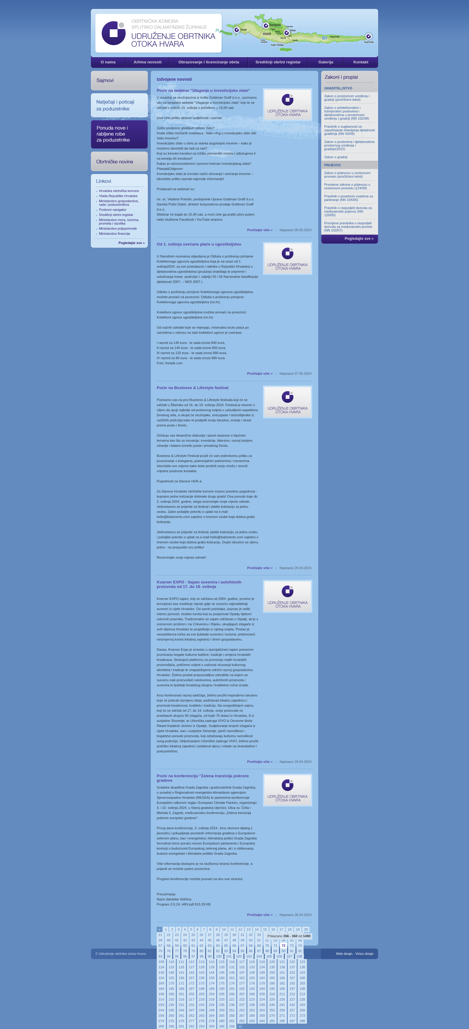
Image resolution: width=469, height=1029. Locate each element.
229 (161, 1005)
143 (202, 972)
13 (248, 929)
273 (302, 1015)
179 (262, 983)
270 (272, 1015)
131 (232, 967)
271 (282, 1015)
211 (282, 994)
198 (302, 988)
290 (171, 1026)
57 (160, 945)
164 (262, 978)
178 (252, 983)
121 (282, 962)
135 (272, 967)
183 (302, 983)
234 (211, 1005)
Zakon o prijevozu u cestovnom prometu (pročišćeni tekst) (347, 174)
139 (161, 972)
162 (242, 978)
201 (181, 994)
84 (234, 951)
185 (171, 988)
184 (161, 988)
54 (283, 940)
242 (292, 1005)
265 (222, 1015)
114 (211, 962)
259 (161, 1015)
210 (272, 994)
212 (292, 994)
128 (202, 967)
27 (209, 935)
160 (222, 978)
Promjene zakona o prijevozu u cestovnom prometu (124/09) (347, 186)
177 (242, 983)
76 (168, 951)
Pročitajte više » (259, 230)
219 (211, 999)
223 (252, 999)
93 (160, 956)
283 (252, 1021)
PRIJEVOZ (332, 165)
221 (232, 999)
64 (218, 945)
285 (272, 1021)
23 (177, 935)
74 (300, 945)
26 (201, 935)
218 (202, 999)
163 (252, 978)
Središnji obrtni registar (278, 62)
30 (234, 935)
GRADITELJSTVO (338, 88)
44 (201, 940)
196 (282, 988)
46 (218, 940)
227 (292, 999)
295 (222, 1026)
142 (191, 972)
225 (272, 999)
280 (222, 1021)
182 (292, 983)
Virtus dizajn (364, 953)
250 (222, 1010)
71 (275, 945)
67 (242, 945)
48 (234, 940)
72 (283, 945)
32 (250, 935)
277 (191, 1021)
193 (252, 988)
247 (191, 1010)
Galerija (326, 62)
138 (302, 967)
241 (282, 1005)
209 (262, 994)
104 (259, 956)
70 (267, 945)
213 (302, 994)
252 (242, 1010)
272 (292, 1015)
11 (232, 929)
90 (283, 951)
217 (191, 999)
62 (201, 945)
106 (279, 956)
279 (211, 1021)
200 (171, 994)
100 (219, 956)
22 (168, 935)
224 (262, 999)
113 (202, 962)
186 (181, 988)
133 (252, 967)
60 (185, 945)
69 (259, 945)
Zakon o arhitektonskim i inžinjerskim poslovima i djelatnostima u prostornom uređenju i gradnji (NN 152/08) (346, 113)
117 (242, 962)
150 (272, 972)
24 (185, 935)
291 (181, 1026)
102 (239, 956)
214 (161, 999)
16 (273, 929)
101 (229, 956)
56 (300, 940)
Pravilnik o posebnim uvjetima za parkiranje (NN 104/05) (348, 198)
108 (299, 956)
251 (232, 1010)
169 (161, 983)
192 (242, 988)
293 (202, 1026)
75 (160, 951)
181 (282, 983)
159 (211, 978)
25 (193, 935)
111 (181, 962)
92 (300, 951)
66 (234, 945)
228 (302, 999)
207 (242, 994)
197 (292, 988)
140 (171, 972)
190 (222, 988)
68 (250, 945)
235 (222, 1005)
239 (262, 1005)
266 (232, 1015)
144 (211, 972)
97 (193, 956)
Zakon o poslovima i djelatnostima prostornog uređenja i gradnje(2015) (349, 145)
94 (168, 956)
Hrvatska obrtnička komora (119, 191)
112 (191, 962)
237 (242, 1005)
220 (222, 999)
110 (171, 962)
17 (281, 929)
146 (232, 972)
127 (191, 967)
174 (211, 983)
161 (232, 978)
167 (292, 978)
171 (181, 983)
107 (289, 956)
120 (272, 962)
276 (181, 1021)
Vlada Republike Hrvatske (118, 196)
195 (272, 988)
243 (302, 1005)
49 (242, 940)
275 (171, 1021)
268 (252, 1015)
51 (259, 940)
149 (262, 972)
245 (171, 1010)
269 (262, 1015)
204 (211, 994)
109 (161, 962)
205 (222, 994)
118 (252, 962)
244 (161, 1010)
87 (259, 951)
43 (193, 940)
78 (185, 951)
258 (302, 1010)
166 (282, 978)
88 (267, 951)
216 (181, 999)
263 (202, 1015)
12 (240, 929)
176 (232, 983)
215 (171, 999)
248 (202, 1010)
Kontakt (360, 62)
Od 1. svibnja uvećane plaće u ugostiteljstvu (199, 244)
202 (191, 994)
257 (292, 1010)
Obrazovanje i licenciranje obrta (208, 62)
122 (292, 962)
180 (272, 983)
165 (272, 978)
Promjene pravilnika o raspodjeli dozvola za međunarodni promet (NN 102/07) (348, 226)
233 (202, 1005)
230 (171, 1005)
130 (222, 967)
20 (306, 929)
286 (282, 1021)
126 (181, 967)
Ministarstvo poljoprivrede (118, 228)
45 (209, 940)
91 (291, 951)
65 (226, 945)
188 (202, 988)
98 (201, 956)
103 (249, 956)
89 (275, 951)
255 (272, 1010)
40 (168, 940)
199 (161, 994)
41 (177, 940)
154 (161, 978)
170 (171, 983)
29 (226, 935)
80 (201, 951)
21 (160, 935)
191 (232, 988)
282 (242, 1021)
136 (282, 967)
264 (211, 1015)
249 (211, 1010)
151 (282, 972)
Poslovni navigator (112, 209)
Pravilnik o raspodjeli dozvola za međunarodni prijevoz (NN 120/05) (348, 211)
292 (191, 1026)
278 (202, 1021)
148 (252, 972)
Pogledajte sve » (131, 243)
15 (265, 929)
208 (252, 994)
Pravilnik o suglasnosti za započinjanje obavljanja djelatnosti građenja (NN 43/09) (349, 130)
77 (177, 951)
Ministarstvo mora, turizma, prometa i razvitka (119, 221)
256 (282, 1010)
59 (177, 945)
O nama (108, 62)
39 (160, 940)
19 (297, 929)
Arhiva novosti (148, 62)
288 (302, 1021)
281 (232, 1021)
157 (191, 978)
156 (181, 978)
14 (256, 929)
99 (209, 956)
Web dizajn (344, 953)
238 (252, 1005)
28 (218, 935)
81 (209, 951)
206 (232, 994)
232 (191, 1005)
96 (185, 956)
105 (269, 956)
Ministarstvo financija (114, 233)
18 (289, 929)
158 (202, 978)
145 (222, 972)
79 (193, 951)
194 (262, 988)
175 (222, 983)
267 (242, 1015)
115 (222, 962)
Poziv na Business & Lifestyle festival (193, 387)
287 (292, 1021)
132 (242, 967)
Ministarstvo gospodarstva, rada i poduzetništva (119, 202)
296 (232, 1026)
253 (252, 1010)
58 (168, 945)
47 (226, 940)
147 (242, 972)
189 (211, 988)
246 (181, 1010)
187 (191, 988)
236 (232, 1005)
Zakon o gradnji (335, 157)
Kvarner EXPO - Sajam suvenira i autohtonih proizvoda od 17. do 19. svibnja (199, 584)
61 (193, 945)
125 (171, 967)
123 (302, 962)
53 (275, 940)
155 (171, 978)
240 (272, 1005)
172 (191, 983)
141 (181, 972)
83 (226, 951)
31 (242, 935)
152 (292, 972)
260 (171, 1015)
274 (161, 1021)
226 (282, 999)
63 (209, 945)
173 (202, 983)
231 (181, 1005)
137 (292, 967)
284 (262, 1021)
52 (267, 940)
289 (161, 1026)
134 (262, 967)
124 (161, 967)
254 (262, 1010)
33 (259, 935)
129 (211, 967)
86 (250, 951)
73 (291, 945)
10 (224, 929)
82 (218, 951)
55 (291, 940)
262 (191, 1015)
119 (262, 962)
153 (302, 972)
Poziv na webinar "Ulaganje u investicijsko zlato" (203, 90)
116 (232, 962)
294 (211, 1026)
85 (242, 951)
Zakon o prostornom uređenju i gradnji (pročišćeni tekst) (347, 97)
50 (250, 940)
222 (242, 999)
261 (181, 1015)
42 (185, 940)
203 (202, 994)
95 (177, 956)
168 (302, 978)
